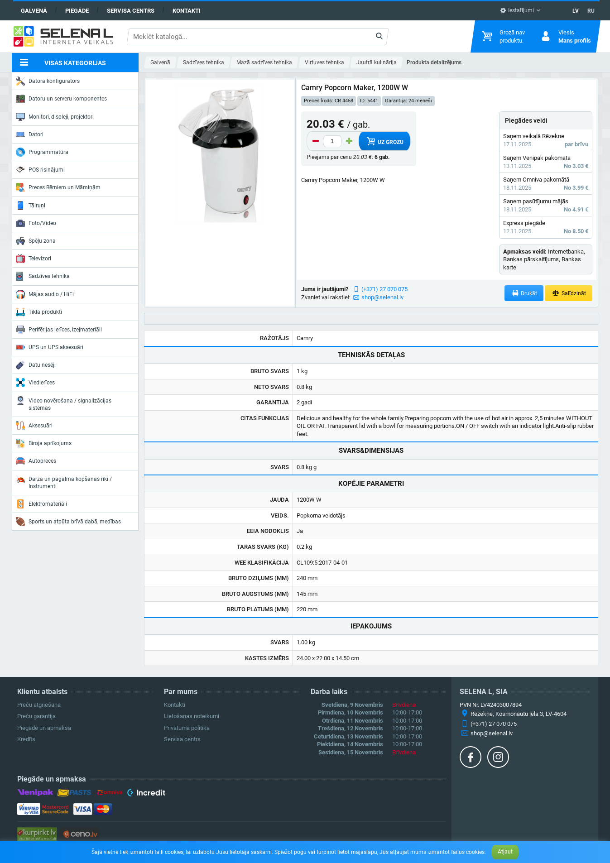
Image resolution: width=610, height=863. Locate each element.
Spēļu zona (36, 240)
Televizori (33, 258)
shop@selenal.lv (382, 297)
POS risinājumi (40, 169)
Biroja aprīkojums (44, 443)
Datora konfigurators (48, 81)
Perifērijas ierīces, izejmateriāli (59, 329)
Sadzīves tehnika (43, 276)
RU (591, 11)
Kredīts (26, 739)
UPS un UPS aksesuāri (49, 347)
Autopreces (36, 460)
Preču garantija (36, 716)
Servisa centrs (130, 10)
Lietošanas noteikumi (191, 716)
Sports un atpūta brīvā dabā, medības (68, 521)
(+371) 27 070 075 (384, 289)
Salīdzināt (568, 293)
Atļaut (505, 852)
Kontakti (187, 10)
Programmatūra (42, 152)
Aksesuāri (34, 425)
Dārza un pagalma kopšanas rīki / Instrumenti (64, 482)
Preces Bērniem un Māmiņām (58, 187)
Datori (29, 134)
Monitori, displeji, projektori (55, 116)
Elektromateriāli (41, 503)
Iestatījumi (517, 10)
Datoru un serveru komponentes (61, 98)
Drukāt (524, 293)
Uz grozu (384, 141)
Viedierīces (35, 382)
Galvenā (34, 10)
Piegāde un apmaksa (44, 727)
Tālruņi (30, 205)
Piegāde (77, 10)
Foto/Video (36, 223)
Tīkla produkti (39, 311)
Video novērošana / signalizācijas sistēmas (63, 403)
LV (575, 11)
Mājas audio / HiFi (45, 294)
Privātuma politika (187, 727)
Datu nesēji (36, 364)
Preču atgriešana (39, 704)
